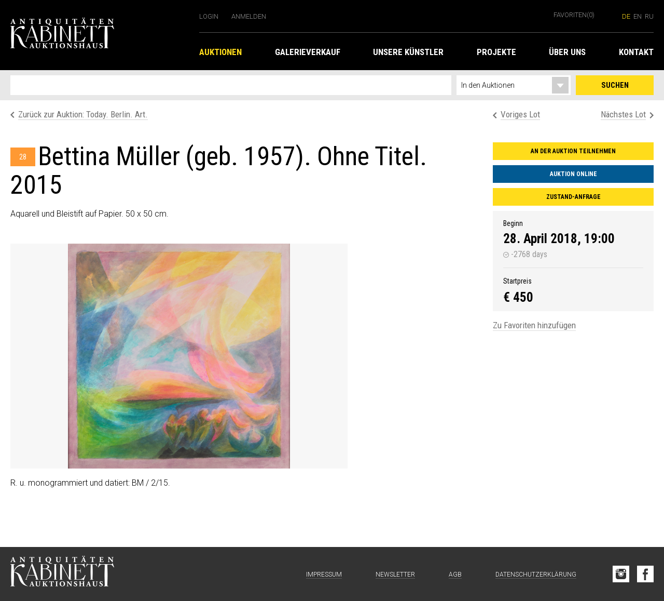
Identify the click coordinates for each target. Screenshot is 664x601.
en (637, 16)
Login (208, 16)
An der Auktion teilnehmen (573, 151)
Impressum (324, 574)
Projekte (496, 52)
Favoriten (574, 15)
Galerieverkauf (307, 52)
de (626, 16)
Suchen (615, 85)
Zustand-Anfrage (573, 197)
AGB (455, 574)
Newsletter (395, 574)
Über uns (567, 52)
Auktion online (573, 174)
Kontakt (636, 52)
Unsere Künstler (408, 52)
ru (649, 16)
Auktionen (220, 52)
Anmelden (248, 16)
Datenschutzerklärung (535, 574)
